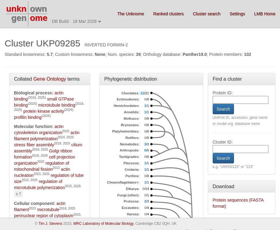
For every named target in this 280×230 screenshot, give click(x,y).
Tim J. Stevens (50, 223)
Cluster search (206, 13)
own (38, 8)
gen (19, 18)
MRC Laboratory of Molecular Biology (103, 223)
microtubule (48, 209)
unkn (16, 8)
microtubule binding (56, 105)
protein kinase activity (43, 111)
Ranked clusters (168, 13)
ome (39, 18)
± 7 (18, 194)
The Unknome (130, 13)
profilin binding (27, 117)
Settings (237, 13)
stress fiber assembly (34, 144)
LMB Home (264, 13)
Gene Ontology (49, 79)
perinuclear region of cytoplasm (43, 215)
